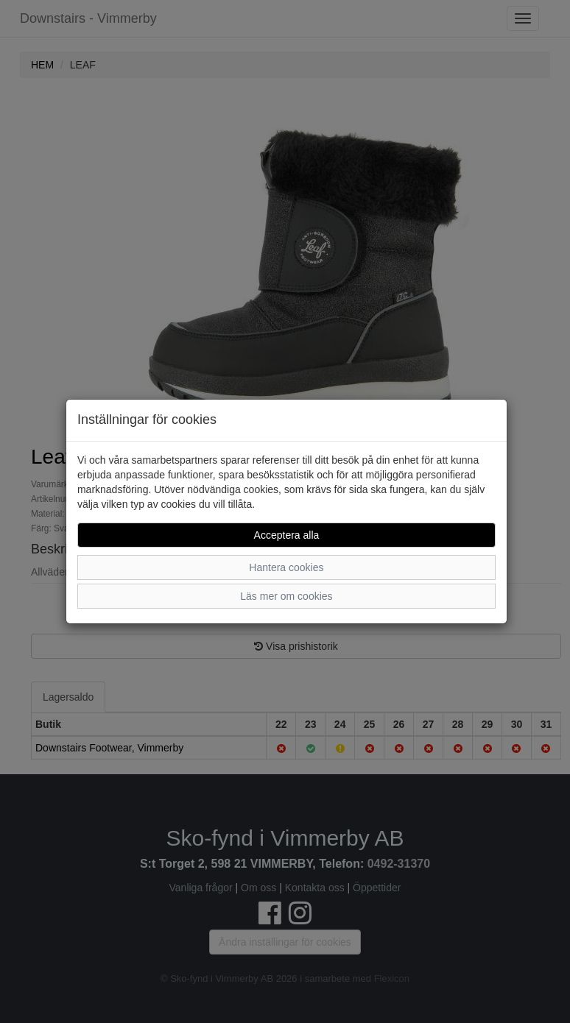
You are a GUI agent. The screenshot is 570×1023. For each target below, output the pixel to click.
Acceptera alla (287, 535)
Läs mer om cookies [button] (286, 596)
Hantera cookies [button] (286, 567)
